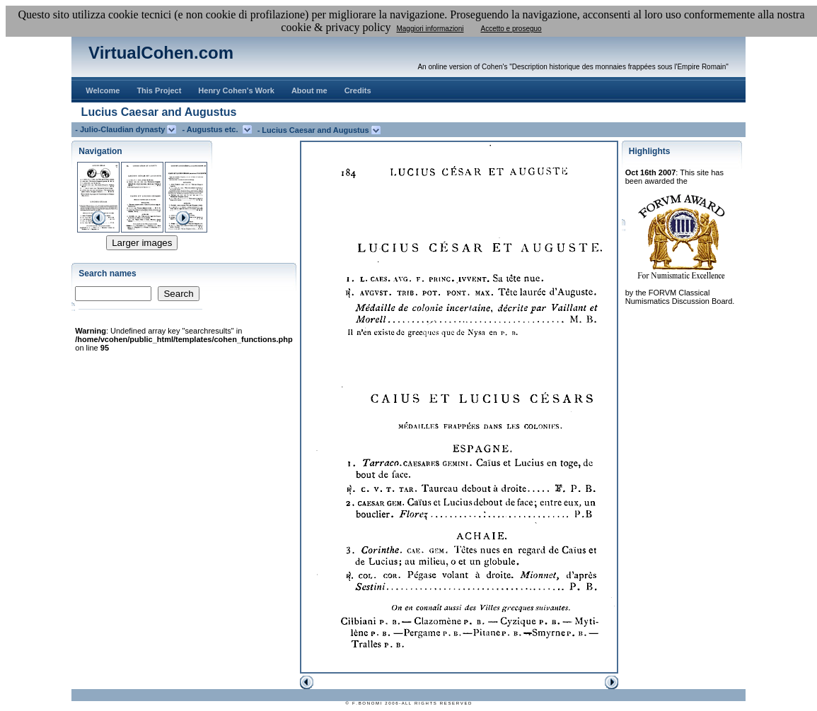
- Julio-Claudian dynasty (121, 129)
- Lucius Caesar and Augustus (314, 130)
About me (309, 90)
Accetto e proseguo (510, 29)
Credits (357, 90)
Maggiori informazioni (429, 29)
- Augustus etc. (212, 129)
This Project (159, 90)
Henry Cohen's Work (236, 90)
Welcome (103, 90)
